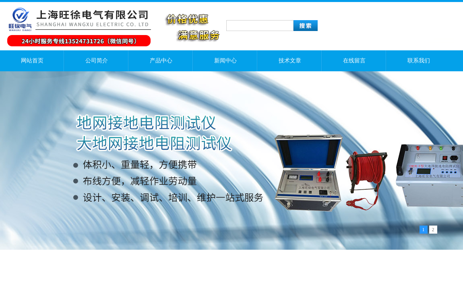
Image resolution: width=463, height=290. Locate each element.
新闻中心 (225, 61)
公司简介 (96, 61)
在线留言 (354, 61)
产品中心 (161, 61)
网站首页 (32, 61)
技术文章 (290, 61)
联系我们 (418, 61)
